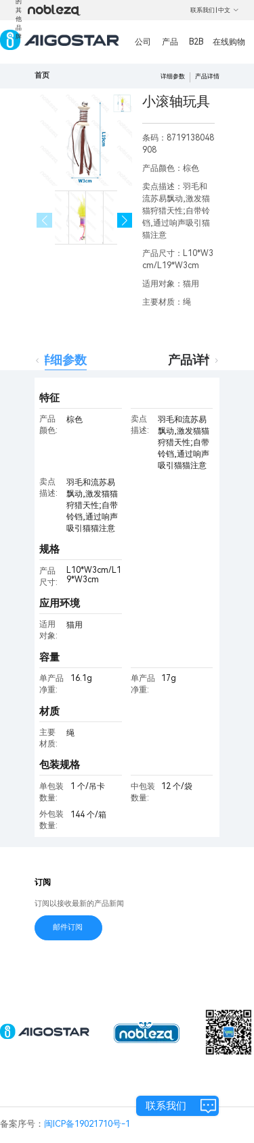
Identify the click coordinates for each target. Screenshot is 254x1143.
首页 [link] (42, 75)
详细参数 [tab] (62, 360)
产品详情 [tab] (192, 360)
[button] (125, 220)
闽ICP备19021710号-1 (87, 1124)
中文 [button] (228, 10)
